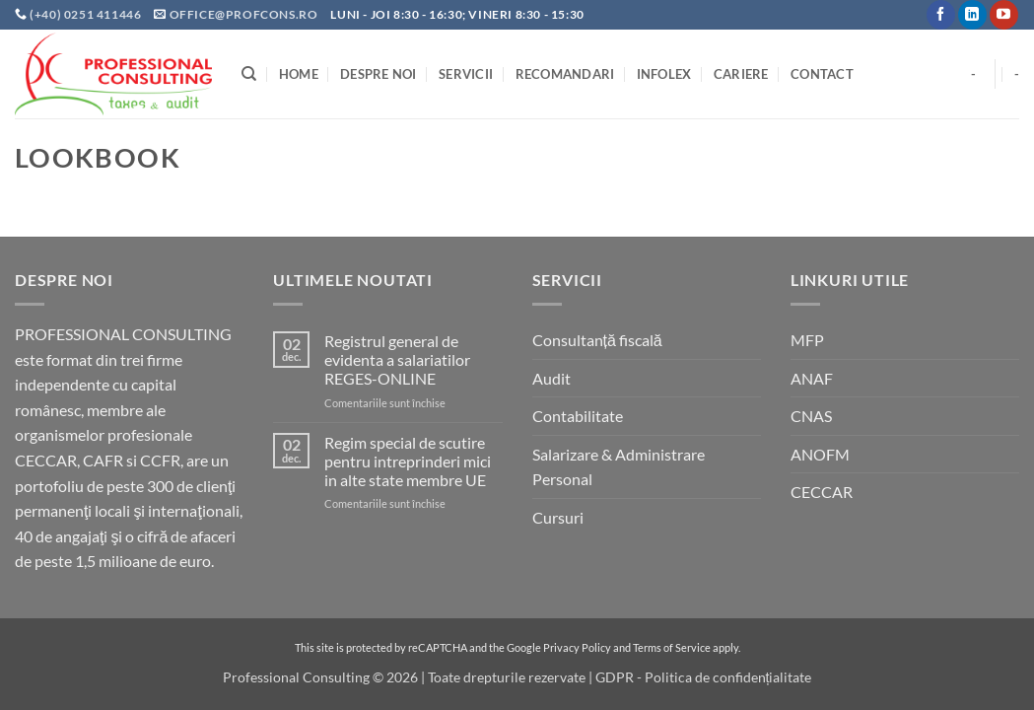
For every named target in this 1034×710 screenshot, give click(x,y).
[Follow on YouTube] (1004, 15)
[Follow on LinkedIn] (972, 15)
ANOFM (820, 454)
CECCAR (822, 491)
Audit (551, 378)
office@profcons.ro (244, 14)
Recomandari (565, 74)
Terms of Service (672, 647)
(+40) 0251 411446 (87, 14)
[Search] (248, 74)
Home (298, 74)
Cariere (741, 74)
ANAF (812, 378)
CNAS (811, 415)
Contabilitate (577, 415)
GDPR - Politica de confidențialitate (703, 677)
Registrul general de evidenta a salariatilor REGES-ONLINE (397, 359)
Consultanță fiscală (597, 339)
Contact (822, 74)
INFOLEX (664, 74)
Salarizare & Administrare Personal (618, 467)
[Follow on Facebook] (941, 15)
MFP (807, 339)
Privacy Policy (577, 647)
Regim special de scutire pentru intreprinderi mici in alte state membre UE (407, 461)
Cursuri (558, 517)
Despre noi (378, 74)
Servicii (466, 74)
